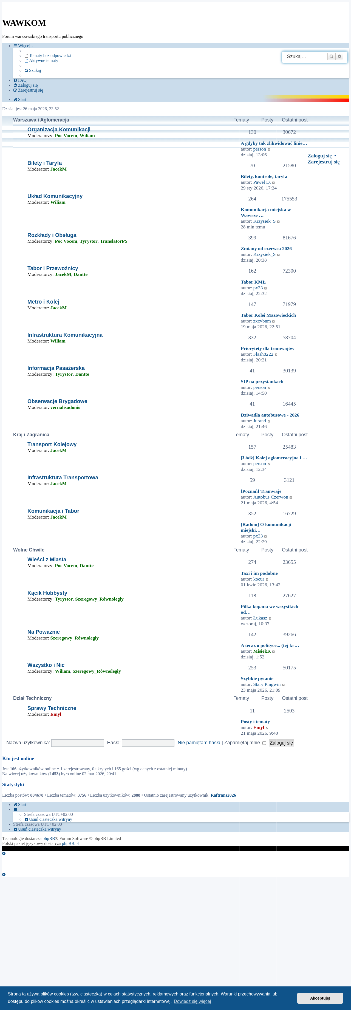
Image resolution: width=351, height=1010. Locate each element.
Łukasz (260, 618)
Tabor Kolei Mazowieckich (268, 315)
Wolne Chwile (28, 550)
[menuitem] (47, 55)
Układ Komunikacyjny (55, 196)
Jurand (259, 420)
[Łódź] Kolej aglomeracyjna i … (274, 457)
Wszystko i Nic (46, 665)
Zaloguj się (320, 156)
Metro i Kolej (43, 302)
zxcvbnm (262, 321)
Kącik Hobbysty (47, 593)
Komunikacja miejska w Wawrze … (266, 212)
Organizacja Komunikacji (58, 129)
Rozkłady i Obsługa (52, 235)
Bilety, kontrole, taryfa (264, 176)
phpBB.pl (70, 843)
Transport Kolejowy (52, 444)
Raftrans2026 (223, 795)
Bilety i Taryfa (44, 163)
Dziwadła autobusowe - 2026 (270, 415)
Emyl (55, 714)
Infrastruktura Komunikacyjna (65, 335)
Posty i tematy (255, 721)
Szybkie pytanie (257, 678)
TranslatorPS (114, 241)
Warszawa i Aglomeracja (41, 120)
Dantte (81, 274)
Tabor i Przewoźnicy (52, 268)
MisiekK (262, 651)
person (259, 149)
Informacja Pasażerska (56, 368)
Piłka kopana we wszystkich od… (269, 609)
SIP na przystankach (262, 381)
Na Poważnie (43, 632)
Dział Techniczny (32, 698)
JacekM (58, 169)
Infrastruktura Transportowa (62, 477)
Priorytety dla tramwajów (267, 348)
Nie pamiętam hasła (199, 742)
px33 (258, 287)
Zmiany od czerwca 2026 (266, 248)
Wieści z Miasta (46, 559)
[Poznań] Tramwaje (261, 491)
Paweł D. (262, 182)
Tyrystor (89, 241)
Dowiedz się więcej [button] (192, 1001)
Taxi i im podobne (259, 573)
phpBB (49, 838)
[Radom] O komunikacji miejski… (266, 527)
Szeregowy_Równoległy (99, 599)
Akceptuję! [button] (320, 998)
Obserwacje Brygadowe (57, 401)
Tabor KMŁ (253, 282)
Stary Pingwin (267, 684)
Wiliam (87, 135)
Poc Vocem (66, 135)
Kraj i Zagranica (31, 434)
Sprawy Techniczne (51, 708)
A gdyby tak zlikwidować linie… (274, 143)
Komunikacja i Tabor (53, 511)
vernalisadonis (65, 407)
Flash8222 (263, 354)
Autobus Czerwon (270, 497)
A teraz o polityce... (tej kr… (270, 645)
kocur (258, 579)
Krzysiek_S (264, 221)
